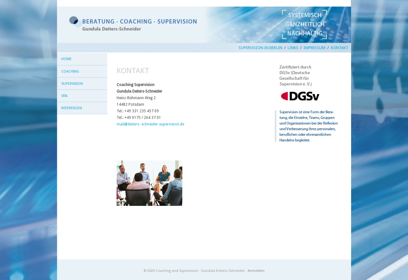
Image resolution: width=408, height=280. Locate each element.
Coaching (70, 71)
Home (66, 59)
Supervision (72, 84)
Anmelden (256, 271)
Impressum (314, 47)
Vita (64, 96)
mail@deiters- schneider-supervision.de (150, 124)
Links (293, 47)
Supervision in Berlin (260, 47)
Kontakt (339, 47)
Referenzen (71, 108)
